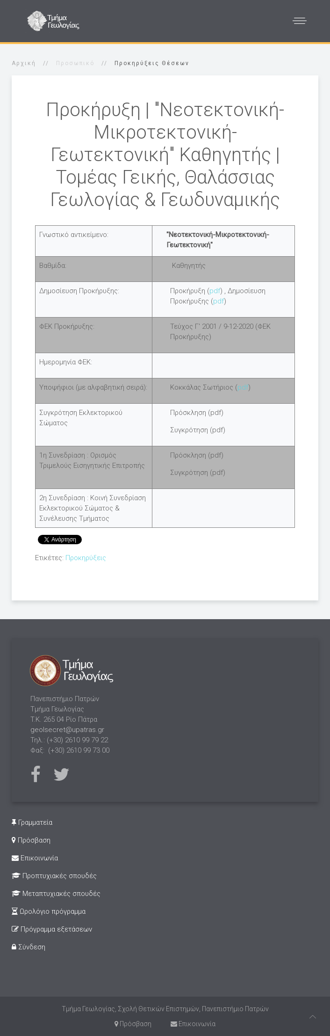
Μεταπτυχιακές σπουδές (56, 893)
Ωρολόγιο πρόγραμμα (49, 911)
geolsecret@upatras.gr (67, 729)
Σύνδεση (28, 947)
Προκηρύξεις (85, 558)
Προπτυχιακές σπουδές (54, 876)
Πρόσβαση (31, 840)
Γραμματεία (32, 822)
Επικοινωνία (35, 858)
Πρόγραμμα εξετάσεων (52, 929)
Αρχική (24, 63)
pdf (214, 291)
